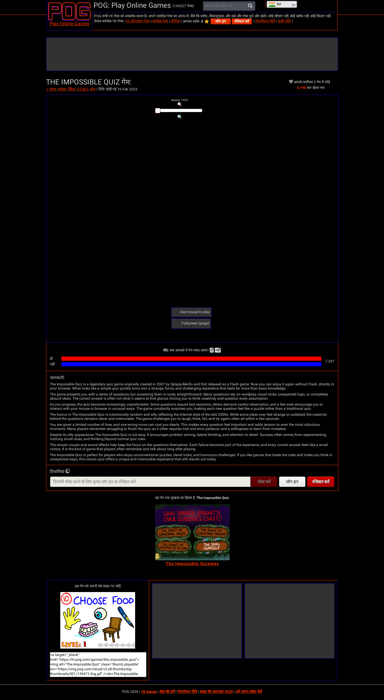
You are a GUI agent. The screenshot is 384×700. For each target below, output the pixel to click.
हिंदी (275, 4)
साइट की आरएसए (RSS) (216, 692)
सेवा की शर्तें (167, 692)
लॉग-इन (220, 21)
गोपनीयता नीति (265, 21)
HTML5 (83, 89)
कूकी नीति (284, 21)
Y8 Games (149, 692)
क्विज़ (71, 89)
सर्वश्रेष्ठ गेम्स (160, 21)
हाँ (211, 350)
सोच (93, 89)
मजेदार (62, 89)
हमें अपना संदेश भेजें (249, 692)
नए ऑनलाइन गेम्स (137, 21)
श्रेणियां (175, 21)
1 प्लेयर (51, 89)
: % (179, 100)
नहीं (217, 350)
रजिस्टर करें (241, 21)
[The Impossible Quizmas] (192, 532)
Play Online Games (69, 23)
